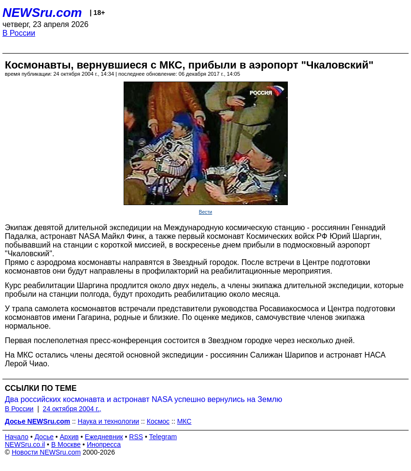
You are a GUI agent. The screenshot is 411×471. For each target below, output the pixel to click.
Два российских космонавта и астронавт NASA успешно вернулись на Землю (143, 399)
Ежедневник (104, 437)
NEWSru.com (42, 12)
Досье (44, 437)
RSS (136, 437)
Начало (16, 437)
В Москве (66, 444)
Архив (69, 437)
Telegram (163, 437)
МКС (184, 421)
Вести (205, 212)
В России (18, 33)
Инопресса (104, 444)
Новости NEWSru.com (46, 452)
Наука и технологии (108, 421)
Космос (158, 421)
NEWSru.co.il (25, 444)
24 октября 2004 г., (72, 409)
